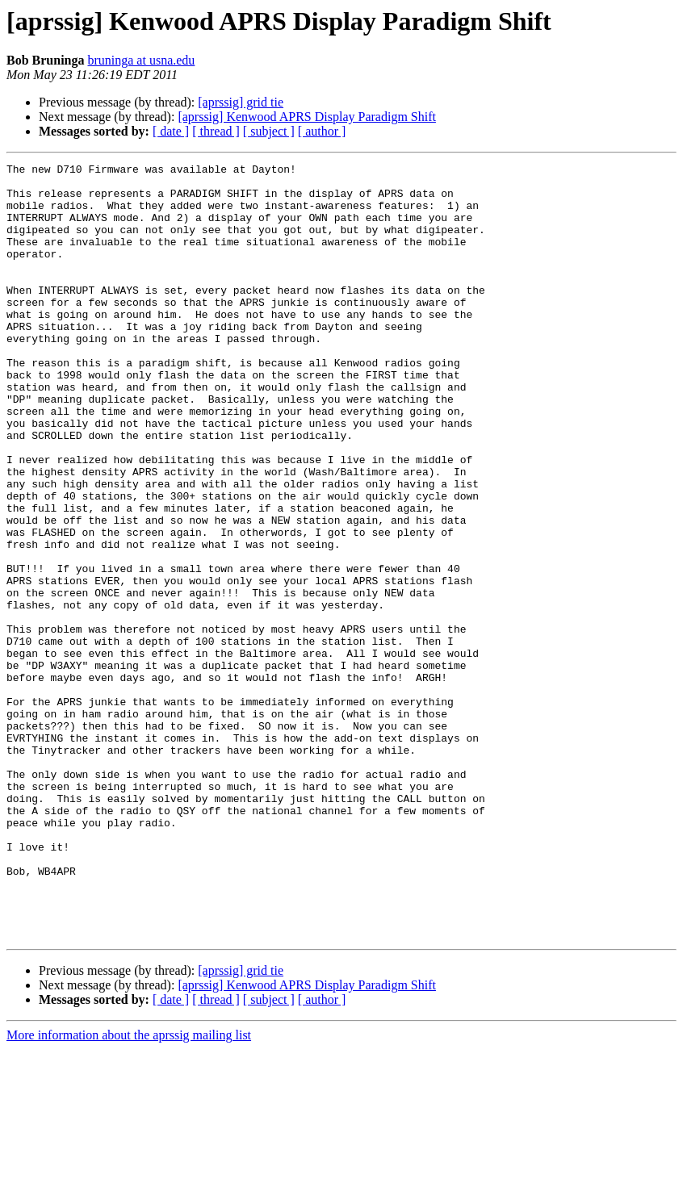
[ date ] (171, 131)
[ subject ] (269, 131)
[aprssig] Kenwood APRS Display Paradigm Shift (307, 116)
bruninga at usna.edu (141, 60)
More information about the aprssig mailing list (128, 1190)
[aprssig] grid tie (240, 102)
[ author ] (322, 131)
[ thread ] (216, 131)
